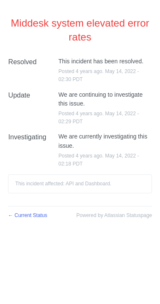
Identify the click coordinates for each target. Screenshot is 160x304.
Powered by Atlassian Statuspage (114, 215)
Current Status (27, 215)
